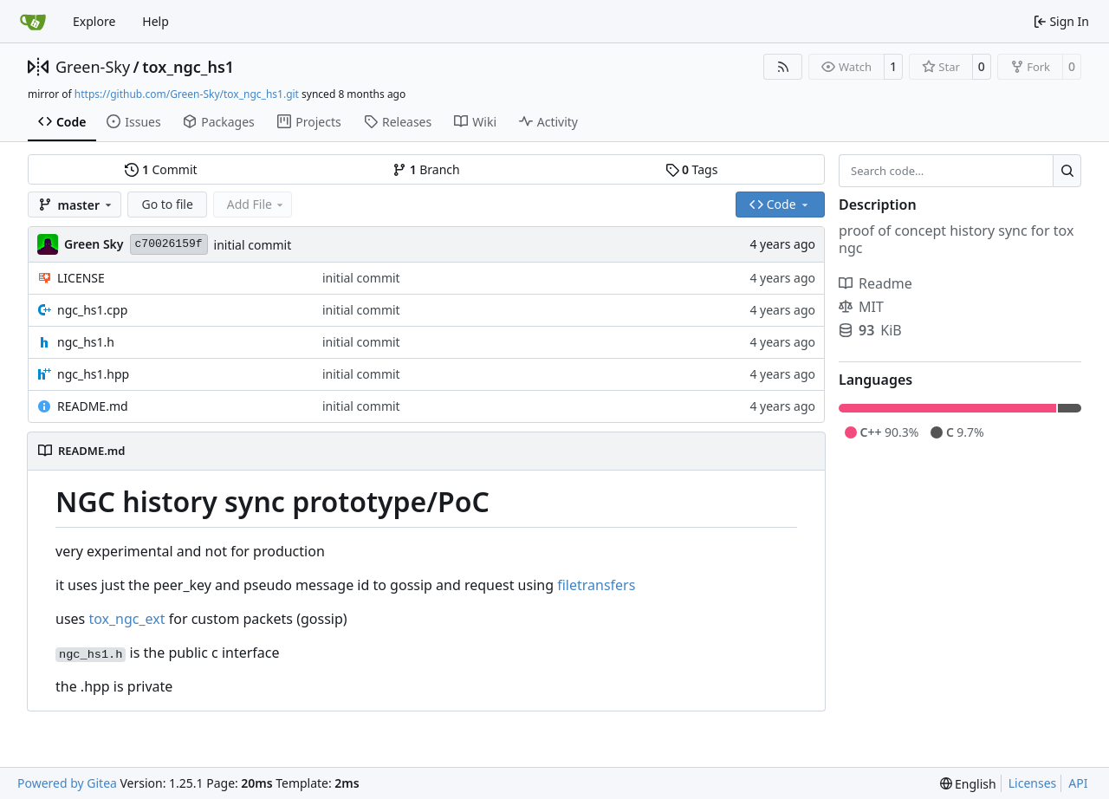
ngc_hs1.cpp (92, 310)
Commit (161, 169)
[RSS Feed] (783, 67)
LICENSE (81, 278)
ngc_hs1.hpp (93, 374)
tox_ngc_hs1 (188, 66)
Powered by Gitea (67, 783)
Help (155, 21)
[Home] (33, 21)
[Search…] (1067, 170)
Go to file (166, 204)
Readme (875, 283)
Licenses (1032, 783)
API (1077, 783)
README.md (92, 406)
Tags (691, 169)
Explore (94, 21)
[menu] (968, 784)
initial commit (253, 245)
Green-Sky (92, 66)
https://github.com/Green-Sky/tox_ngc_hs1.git (187, 94)
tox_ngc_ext (126, 618)
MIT (861, 306)
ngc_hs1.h (85, 342)
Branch (426, 169)
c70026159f (169, 243)
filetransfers (596, 584)
